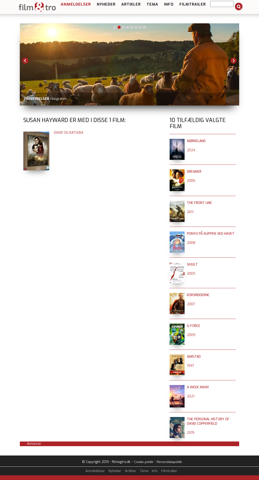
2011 (190, 212)
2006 (191, 181)
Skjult (192, 264)
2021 (190, 396)
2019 (190, 433)
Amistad (194, 356)
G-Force (193, 326)
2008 (191, 243)
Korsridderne (198, 295)
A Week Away (198, 387)
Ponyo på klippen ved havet (210, 233)
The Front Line (199, 203)
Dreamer (194, 171)
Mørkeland (196, 141)
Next (233, 60)
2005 (191, 273)
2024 (191, 150)
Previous (25, 60)
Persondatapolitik (169, 462)
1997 (190, 366)
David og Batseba (68, 132)
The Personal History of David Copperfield (208, 421)
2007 (191, 304)
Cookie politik (143, 462)
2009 (191, 335)
